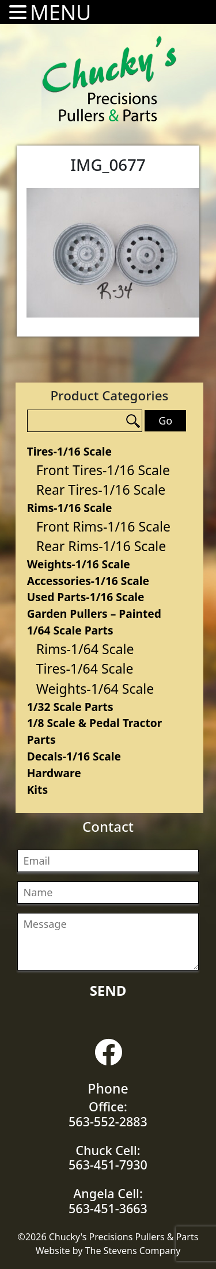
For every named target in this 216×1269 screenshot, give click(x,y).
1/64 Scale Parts (70, 630)
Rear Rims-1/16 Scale (101, 546)
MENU (60, 12)
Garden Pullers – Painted (94, 613)
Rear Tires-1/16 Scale (101, 489)
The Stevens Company (133, 1250)
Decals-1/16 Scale (74, 756)
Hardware (54, 773)
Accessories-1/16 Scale (88, 580)
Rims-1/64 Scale (85, 649)
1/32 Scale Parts (70, 706)
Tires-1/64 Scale (85, 668)
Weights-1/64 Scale (95, 688)
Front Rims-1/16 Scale (103, 526)
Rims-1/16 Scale (69, 507)
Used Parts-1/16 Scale (86, 597)
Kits (37, 789)
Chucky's (109, 79)
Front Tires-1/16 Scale (103, 470)
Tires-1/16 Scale (69, 451)
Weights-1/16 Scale (78, 564)
